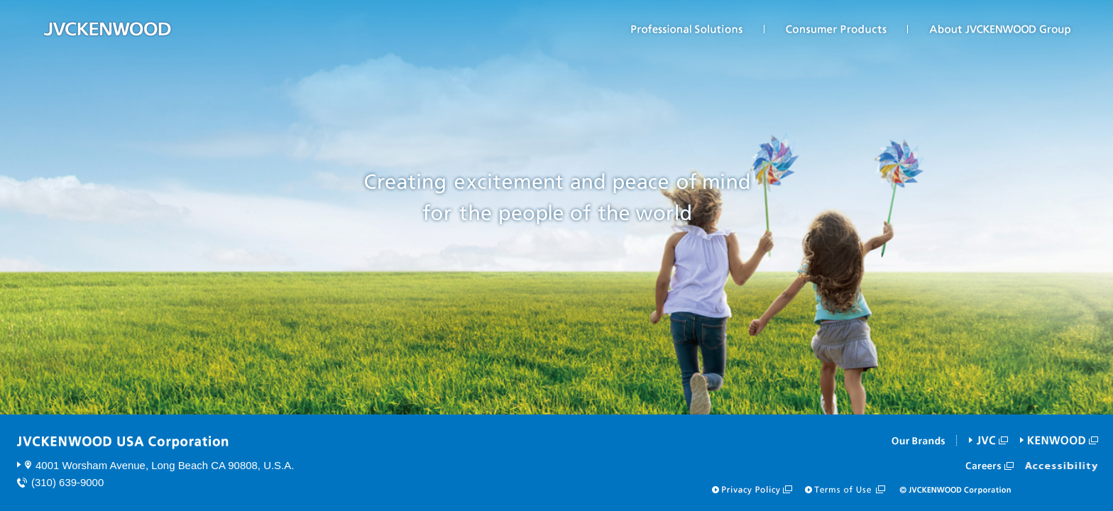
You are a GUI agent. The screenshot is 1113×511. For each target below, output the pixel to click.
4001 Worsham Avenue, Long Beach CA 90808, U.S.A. (164, 465)
